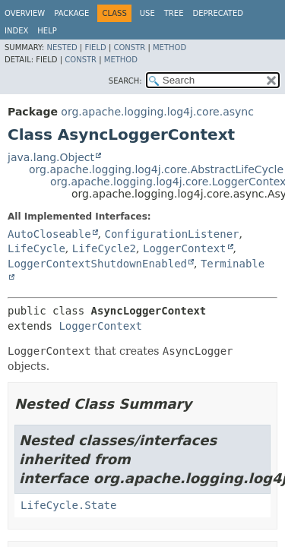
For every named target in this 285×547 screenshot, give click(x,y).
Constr (129, 47)
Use (147, 13)
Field (95, 47)
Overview (25, 13)
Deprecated (217, 13)
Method (169, 47)
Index (16, 31)
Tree (174, 13)
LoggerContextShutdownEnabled (97, 264)
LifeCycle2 (104, 248)
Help (46, 31)
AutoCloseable (49, 234)
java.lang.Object (51, 157)
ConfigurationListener (171, 234)
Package (71, 13)
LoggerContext (184, 248)
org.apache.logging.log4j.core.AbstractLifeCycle (156, 169)
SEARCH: (125, 81)
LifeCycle (36, 248)
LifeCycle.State (68, 505)
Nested (61, 47)
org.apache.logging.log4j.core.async (157, 112)
